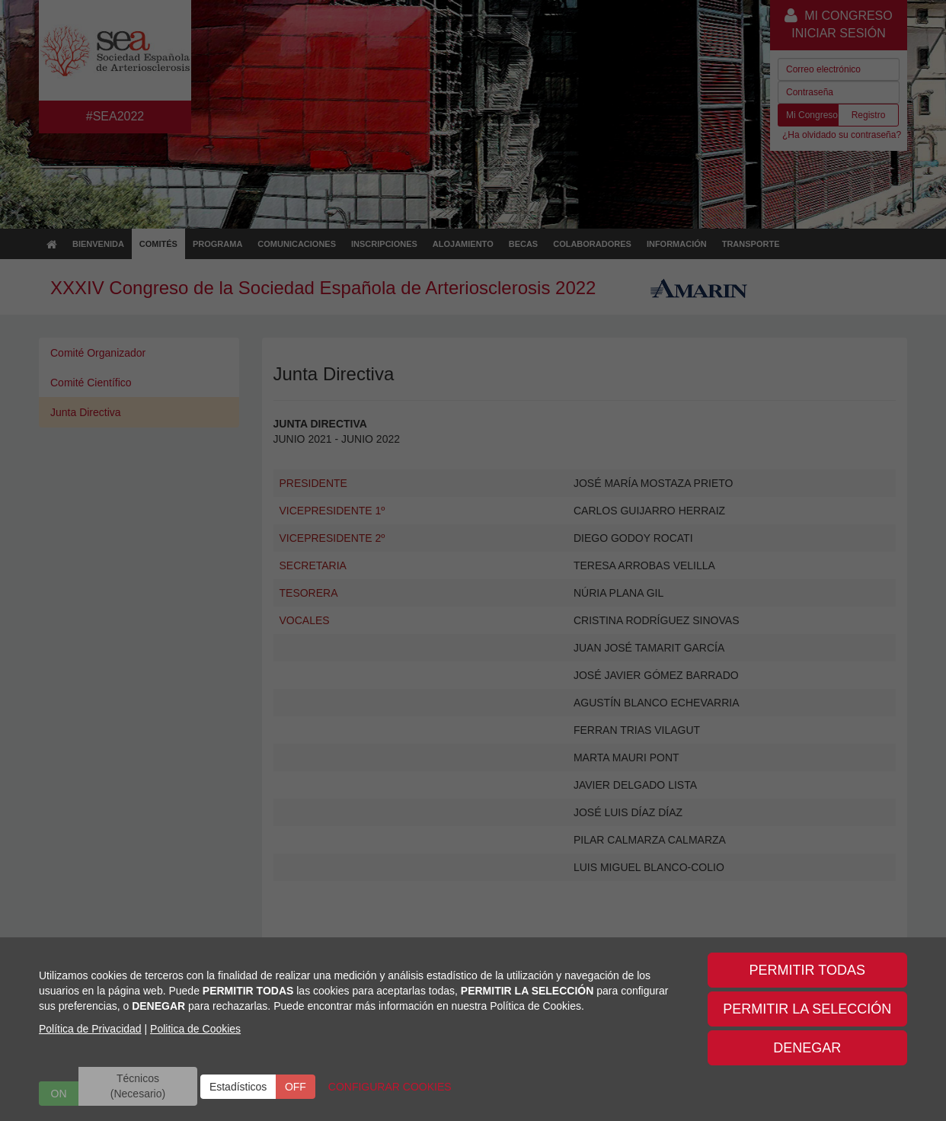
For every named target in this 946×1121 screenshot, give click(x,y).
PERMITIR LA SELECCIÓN (807, 1009)
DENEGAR (807, 1047)
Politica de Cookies (195, 1029)
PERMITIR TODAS (807, 970)
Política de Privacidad (90, 1029)
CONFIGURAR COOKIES (390, 1087)
